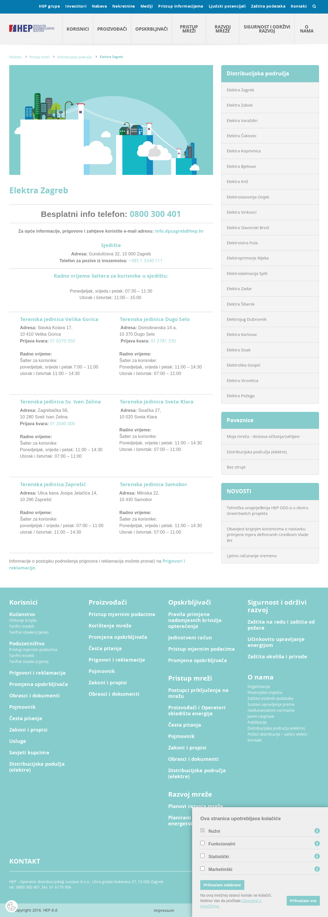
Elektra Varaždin (242, 120)
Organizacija (259, 686)
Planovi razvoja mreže (195, 806)
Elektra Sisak (239, 349)
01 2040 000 (62, 424)
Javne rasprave (261, 716)
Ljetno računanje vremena (252, 555)
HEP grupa (49, 6)
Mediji (146, 6)
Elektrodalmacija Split (247, 273)
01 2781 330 (163, 341)
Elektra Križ (237, 181)
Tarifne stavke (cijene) (29, 632)
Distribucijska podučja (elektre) (37, 767)
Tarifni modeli (21, 626)
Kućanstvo (22, 614)
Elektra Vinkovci (242, 212)
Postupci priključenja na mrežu (198, 693)
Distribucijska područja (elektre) (257, 451)
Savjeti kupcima (29, 753)
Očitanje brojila (23, 620)
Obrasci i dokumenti (34, 696)
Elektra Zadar (239, 288)
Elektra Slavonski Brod (248, 227)
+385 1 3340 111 (146, 261)
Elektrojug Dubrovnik (247, 319)
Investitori (75, 6)
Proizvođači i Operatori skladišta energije (197, 711)
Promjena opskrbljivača (38, 684)
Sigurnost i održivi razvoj (267, 29)
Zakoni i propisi (28, 730)
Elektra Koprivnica (244, 150)
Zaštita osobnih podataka (270, 698)
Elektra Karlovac (242, 334)
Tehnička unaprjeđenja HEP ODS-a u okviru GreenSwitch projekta (267, 510)
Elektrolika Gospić (244, 365)
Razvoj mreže (223, 29)
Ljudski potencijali (227, 6)
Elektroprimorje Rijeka (248, 258)
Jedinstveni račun (190, 638)
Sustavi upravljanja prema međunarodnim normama (271, 707)
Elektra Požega (241, 395)
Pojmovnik (22, 707)
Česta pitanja (25, 719)
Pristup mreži (189, 29)
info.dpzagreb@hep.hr (179, 231)
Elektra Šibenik (241, 304)
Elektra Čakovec (242, 135)
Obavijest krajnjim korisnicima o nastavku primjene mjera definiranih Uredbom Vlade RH (267, 534)
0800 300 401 (155, 213)
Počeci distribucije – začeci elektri (277, 734)
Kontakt (299, 6)
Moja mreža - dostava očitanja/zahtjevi (263, 436)
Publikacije (257, 722)
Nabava (99, 6)
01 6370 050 (62, 341)
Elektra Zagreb (111, 56)
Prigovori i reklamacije (37, 673)
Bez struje (236, 467)
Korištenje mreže (110, 626)
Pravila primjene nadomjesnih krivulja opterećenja (195, 620)
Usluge (17, 741)
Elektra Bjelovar (242, 166)
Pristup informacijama (180, 6)
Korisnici (78, 29)
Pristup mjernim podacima (33, 649)
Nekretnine (123, 6)
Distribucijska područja (74, 57)
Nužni (214, 831)
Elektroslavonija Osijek (248, 197)
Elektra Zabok (240, 105)
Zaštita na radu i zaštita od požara (281, 625)
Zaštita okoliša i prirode (277, 657)
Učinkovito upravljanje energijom (276, 642)
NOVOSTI (239, 491)
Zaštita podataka (268, 6)
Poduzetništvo (27, 644)
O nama (307, 29)
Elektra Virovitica (242, 380)
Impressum (164, 910)
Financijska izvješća (265, 692)
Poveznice (240, 420)
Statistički (218, 857)
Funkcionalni (221, 844)
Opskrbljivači (151, 29)
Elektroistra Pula (242, 242)
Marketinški (220, 869)
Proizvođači (112, 29)
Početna (15, 57)
